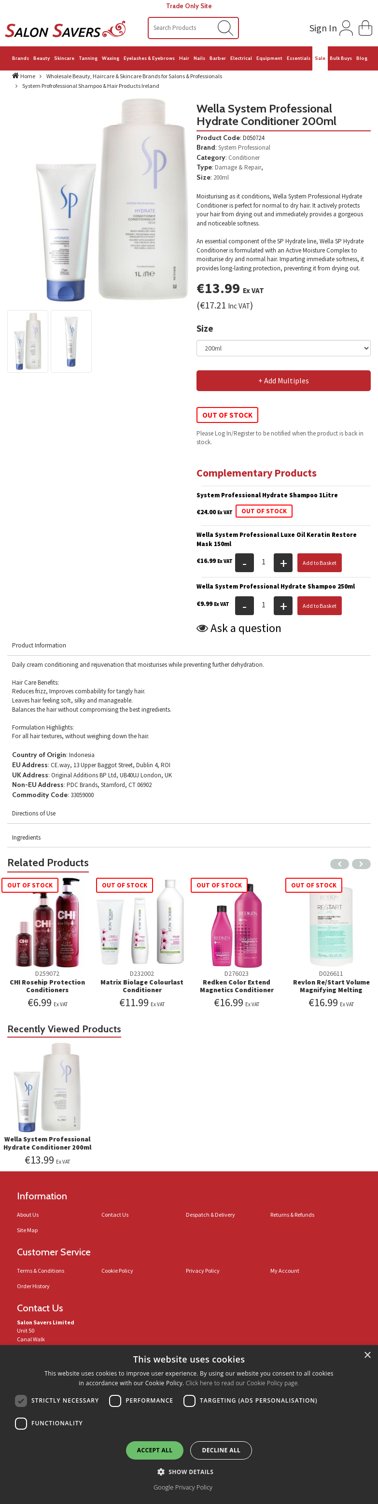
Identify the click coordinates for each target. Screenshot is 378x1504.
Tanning (88, 58)
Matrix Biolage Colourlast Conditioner (141, 986)
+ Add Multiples (283, 380)
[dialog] (189, 1424)
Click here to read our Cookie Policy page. (242, 1383)
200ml (221, 177)
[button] (365, 27)
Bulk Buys (341, 58)
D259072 (47, 973)
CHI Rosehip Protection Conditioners (47, 986)
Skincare (64, 58)
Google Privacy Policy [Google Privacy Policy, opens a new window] (183, 1487)
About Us (28, 1214)
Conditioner (244, 158)
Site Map (27, 1230)
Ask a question (245, 627)
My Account (284, 1270)
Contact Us (114, 1214)
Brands (20, 58)
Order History (33, 1286)
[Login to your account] (330, 26)
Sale (320, 58)
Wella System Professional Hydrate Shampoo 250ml (275, 586)
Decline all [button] (221, 1450)
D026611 (331, 973)
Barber (218, 58)
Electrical (241, 58)
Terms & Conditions (40, 1270)
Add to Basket (319, 562)
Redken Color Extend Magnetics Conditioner (237, 986)
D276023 (236, 973)
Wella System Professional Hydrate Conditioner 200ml (47, 1143)
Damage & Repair (238, 167)
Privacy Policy (203, 1270)
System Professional (244, 147)
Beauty (41, 58)
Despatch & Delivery (210, 1214)
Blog (361, 58)
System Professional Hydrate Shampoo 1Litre (267, 495)
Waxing (110, 58)
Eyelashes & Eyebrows (149, 58)
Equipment (269, 58)
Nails (199, 58)
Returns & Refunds (292, 1214)
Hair (184, 58)
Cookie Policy (117, 1270)
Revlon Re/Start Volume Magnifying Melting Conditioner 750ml (331, 990)
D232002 (142, 973)
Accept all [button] (155, 1450)
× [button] (367, 1355)
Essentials (298, 58)
